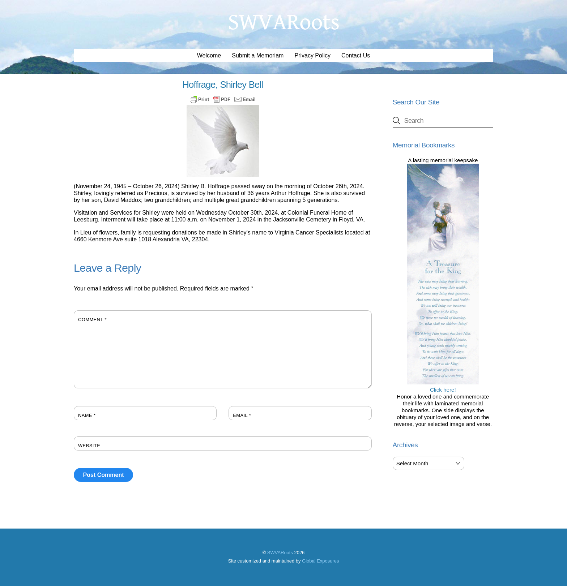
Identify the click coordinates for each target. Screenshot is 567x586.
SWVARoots (280, 552)
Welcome (209, 55)
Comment (92, 319)
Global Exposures (320, 561)
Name (87, 415)
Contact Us (355, 55)
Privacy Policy (312, 55)
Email (242, 415)
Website (89, 445)
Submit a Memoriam (258, 55)
